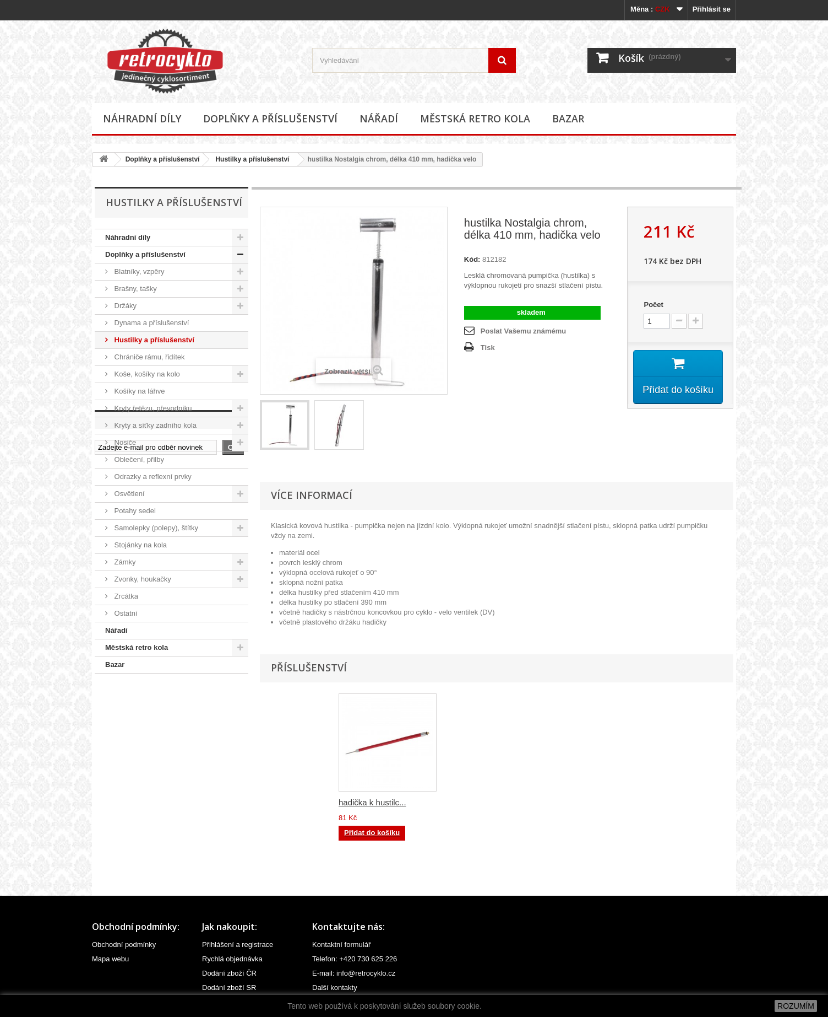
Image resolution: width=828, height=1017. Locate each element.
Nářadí (378, 118)
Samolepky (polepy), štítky (155, 528)
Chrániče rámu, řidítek (148, 357)
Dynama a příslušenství (150, 323)
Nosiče (124, 442)
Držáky (124, 306)
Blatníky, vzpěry (138, 271)
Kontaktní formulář (341, 944)
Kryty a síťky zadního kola (154, 425)
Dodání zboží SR (229, 987)
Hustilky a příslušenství (252, 159)
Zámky (124, 562)
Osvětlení (128, 493)
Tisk (488, 347)
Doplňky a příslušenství (270, 118)
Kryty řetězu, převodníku (152, 408)
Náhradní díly (142, 118)
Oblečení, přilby (138, 459)
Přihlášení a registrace (237, 944)
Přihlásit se (712, 9)
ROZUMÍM (795, 1006)
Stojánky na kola (139, 545)
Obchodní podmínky (124, 944)
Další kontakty (334, 987)
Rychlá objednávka (232, 959)
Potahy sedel (134, 511)
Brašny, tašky (134, 288)
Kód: (472, 259)
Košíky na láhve (138, 391)
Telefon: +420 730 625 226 (354, 959)
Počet (653, 304)
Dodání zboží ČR (229, 973)
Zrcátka (125, 596)
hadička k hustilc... (372, 802)
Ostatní (125, 613)
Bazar (568, 118)
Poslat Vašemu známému (523, 331)
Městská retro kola (475, 118)
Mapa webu (110, 959)
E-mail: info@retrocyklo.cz (353, 973)
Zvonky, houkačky (141, 579)
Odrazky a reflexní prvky (152, 476)
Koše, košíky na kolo (146, 374)
